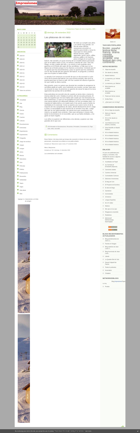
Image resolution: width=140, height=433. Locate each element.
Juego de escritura (25, 141)
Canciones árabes (110, 169)
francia (107, 52)
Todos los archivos (25, 90)
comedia (107, 54)
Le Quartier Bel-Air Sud (112, 259)
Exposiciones (24, 134)
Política (22, 169)
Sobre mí (113, 42)
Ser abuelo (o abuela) (111, 72)
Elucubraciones (24, 124)
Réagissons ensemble (111, 212)
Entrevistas (23, 127)
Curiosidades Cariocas (112, 175)
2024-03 (22, 83)
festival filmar (110, 50)
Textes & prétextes (110, 267)
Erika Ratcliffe (109, 127)
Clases (22, 114)
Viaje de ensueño (110, 69)
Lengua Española (110, 200)
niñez (52, 128)
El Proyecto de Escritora (112, 185)
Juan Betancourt (110, 123)
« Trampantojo (69, 29)
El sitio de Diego (110, 188)
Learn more (87, 431)
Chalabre (108, 273)
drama (115, 52)
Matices (107, 206)
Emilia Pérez (109, 99)
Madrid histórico (110, 75)
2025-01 (22, 73)
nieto (49, 128)
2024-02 (22, 87)
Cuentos (22, 117)
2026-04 (22, 56)
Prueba (107, 286)
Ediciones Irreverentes (111, 179)
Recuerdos (23, 176)
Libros (21, 152)
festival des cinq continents (112, 61)
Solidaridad (23, 180)
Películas (22, 166)
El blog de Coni (109, 182)
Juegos (22, 145)
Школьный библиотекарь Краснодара (109, 219)
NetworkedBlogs (107, 281)
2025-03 (22, 69)
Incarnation (108, 270)
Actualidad (23, 100)
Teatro (21, 183)
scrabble (108, 58)
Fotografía (23, 138)
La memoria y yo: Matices (112, 83)
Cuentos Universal (110, 172)
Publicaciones (24, 173)
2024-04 (22, 80)
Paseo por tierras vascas (112, 96)
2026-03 (22, 59)
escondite (57, 128)
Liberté (107, 256)
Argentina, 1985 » (91, 29)
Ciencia (22, 110)
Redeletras (108, 215)
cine (116, 58)
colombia (108, 56)
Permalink (76, 126)
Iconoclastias (109, 194)
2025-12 (22, 66)
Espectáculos (24, 131)
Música (22, 155)
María (107, 113)
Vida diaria (23, 190)
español (116, 48)
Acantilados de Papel (111, 162)
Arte (21, 103)
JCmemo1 (108, 197)
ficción (106, 48)
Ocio (21, 162)
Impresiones (118, 281)
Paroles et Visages (110, 244)
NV (106, 110)
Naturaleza (23, 159)
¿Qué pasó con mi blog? (112, 102)
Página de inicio (80, 29)
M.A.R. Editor (109, 203)
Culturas (22, 121)
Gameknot (108, 191)
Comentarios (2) (84, 126)
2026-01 (22, 62)
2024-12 (22, 76)
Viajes (21, 187)
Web (21, 194)
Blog (21, 107)
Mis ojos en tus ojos (111, 209)
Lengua (22, 148)
